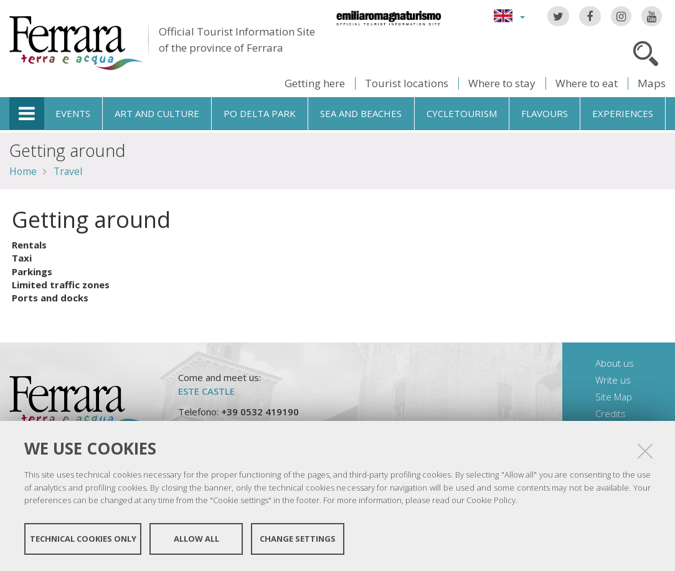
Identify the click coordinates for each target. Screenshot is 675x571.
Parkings (32, 271)
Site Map (613, 396)
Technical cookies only (83, 538)
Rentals (29, 244)
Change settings (298, 538)
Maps (652, 83)
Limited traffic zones (61, 284)
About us (614, 363)
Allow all (196, 538)
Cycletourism (462, 113)
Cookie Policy (491, 500)
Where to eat (586, 83)
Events (72, 113)
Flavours (544, 113)
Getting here (315, 83)
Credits (610, 413)
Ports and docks (50, 297)
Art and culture (157, 113)
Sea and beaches (361, 113)
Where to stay (502, 83)
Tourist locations (406, 83)
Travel (68, 171)
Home (23, 171)
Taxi (22, 258)
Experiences (622, 113)
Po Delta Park (260, 113)
